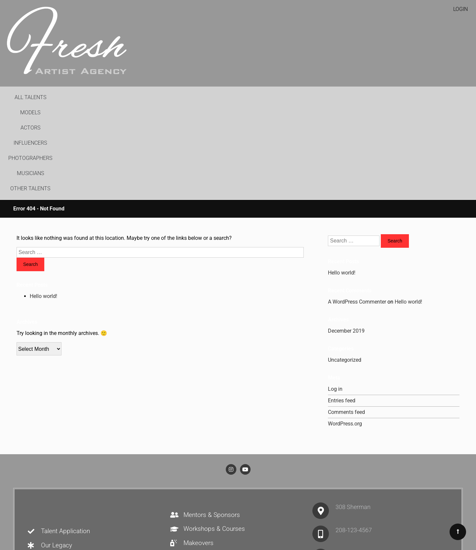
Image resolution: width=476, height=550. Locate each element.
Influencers (218, 97)
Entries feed (341, 309)
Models (152, 97)
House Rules (181, 522)
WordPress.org (345, 332)
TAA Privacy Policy (288, 522)
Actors (182, 97)
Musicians (312, 97)
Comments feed (346, 321)
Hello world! (43, 205)
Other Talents (356, 97)
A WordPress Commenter (357, 210)
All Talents (116, 97)
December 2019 (346, 240)
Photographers (267, 97)
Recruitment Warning (231, 522)
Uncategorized (344, 269)
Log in (335, 298)
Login (460, 9)
